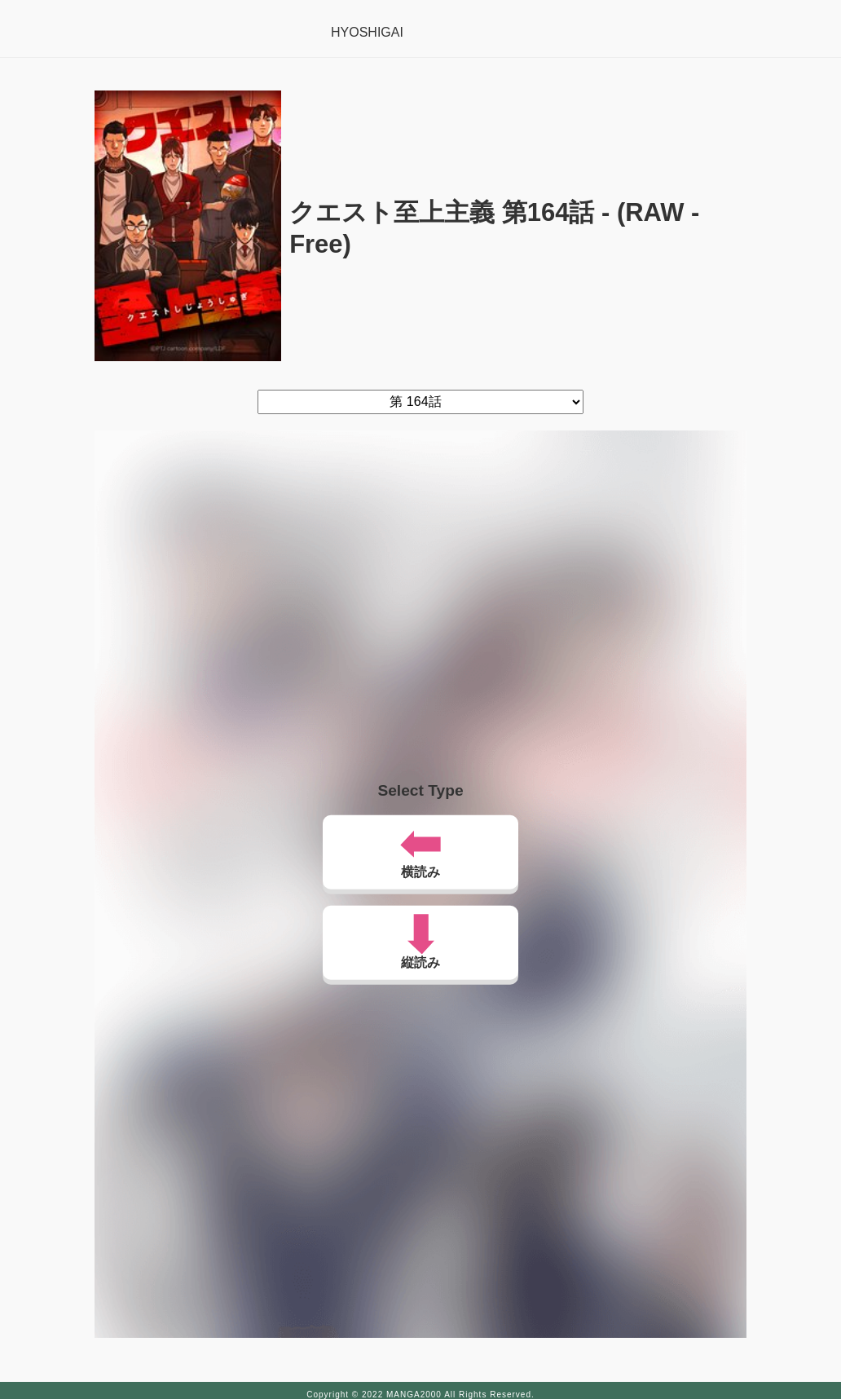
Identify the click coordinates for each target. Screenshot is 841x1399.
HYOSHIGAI (367, 32)
